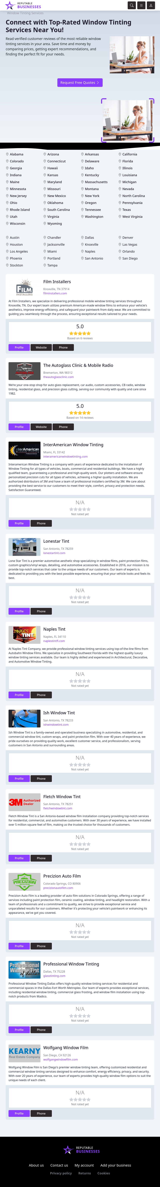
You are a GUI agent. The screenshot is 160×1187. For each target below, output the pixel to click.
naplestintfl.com (54, 641)
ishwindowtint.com (56, 725)
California (129, 154)
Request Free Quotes (80, 82)
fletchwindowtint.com (57, 808)
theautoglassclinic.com (58, 377)
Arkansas (92, 154)
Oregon (90, 203)
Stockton (16, 265)
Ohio (13, 203)
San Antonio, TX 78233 (58, 720)
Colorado (17, 161)
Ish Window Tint (59, 713)
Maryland (54, 182)
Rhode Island (20, 209)
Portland (53, 258)
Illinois (127, 168)
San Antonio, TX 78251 (58, 804)
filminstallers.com (55, 293)
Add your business (116, 1165)
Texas (126, 209)
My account (84, 1165)
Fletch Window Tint (62, 796)
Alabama (16, 154)
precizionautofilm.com (58, 888)
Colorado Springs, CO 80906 (62, 884)
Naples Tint (54, 629)
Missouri (54, 189)
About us (36, 1165)
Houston (16, 244)
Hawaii (52, 168)
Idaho (89, 168)
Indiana (16, 175)
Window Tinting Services (25, 13)
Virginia (53, 216)
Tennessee (93, 209)
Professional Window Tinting (71, 964)
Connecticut (56, 161)
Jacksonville (56, 244)
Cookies (103, 1173)
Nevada (128, 189)
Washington (94, 216)
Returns (84, 1173)
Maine (14, 182)
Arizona (53, 154)
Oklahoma (55, 203)
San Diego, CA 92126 (57, 1055)
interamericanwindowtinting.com (65, 456)
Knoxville (91, 244)
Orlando (128, 251)
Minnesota (18, 189)
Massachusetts (96, 182)
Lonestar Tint (56, 541)
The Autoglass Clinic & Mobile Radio (78, 365)
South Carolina (58, 209)
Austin (15, 237)
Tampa (52, 265)
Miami (52, 251)
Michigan (129, 182)
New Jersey (18, 196)
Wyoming (54, 223)
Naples (90, 251)
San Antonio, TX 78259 (58, 549)
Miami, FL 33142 (54, 452)
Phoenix (16, 258)
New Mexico (56, 196)
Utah (13, 216)
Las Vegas (129, 244)
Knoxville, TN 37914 (56, 289)
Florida (127, 161)
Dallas (89, 237)
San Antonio (94, 258)
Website (41, 347)
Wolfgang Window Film (65, 1047)
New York (92, 196)
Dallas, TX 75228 (54, 971)
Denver (127, 237)
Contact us (59, 1165)
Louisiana (129, 175)
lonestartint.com (54, 553)
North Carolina (133, 196)
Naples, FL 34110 (54, 637)
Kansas (52, 175)
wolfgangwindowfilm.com (60, 1059)
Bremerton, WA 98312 (57, 373)
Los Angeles (19, 251)
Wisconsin (17, 223)
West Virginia (132, 216)
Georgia (16, 168)
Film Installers (57, 281)
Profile (19, 347)
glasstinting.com (54, 976)
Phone (63, 347)
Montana (92, 189)
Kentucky (92, 175)
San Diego (130, 258)
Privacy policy (61, 1173)
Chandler (54, 237)
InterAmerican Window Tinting (73, 444)
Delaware (92, 161)
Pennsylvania (132, 203)
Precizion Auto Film (62, 876)
